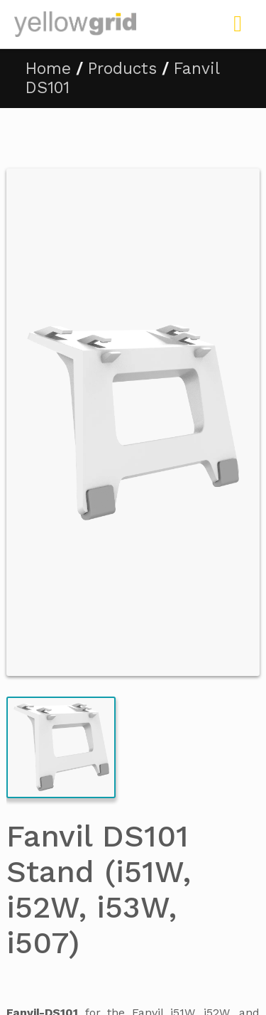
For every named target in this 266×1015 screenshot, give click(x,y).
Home (48, 68)
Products (122, 68)
